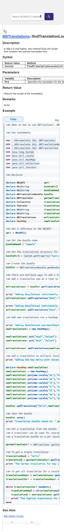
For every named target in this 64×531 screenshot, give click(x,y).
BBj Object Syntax (14, 516)
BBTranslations (16, 36)
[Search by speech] (38, 17)
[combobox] (27, 16)
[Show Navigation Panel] (55, 7)
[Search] (51, 16)
